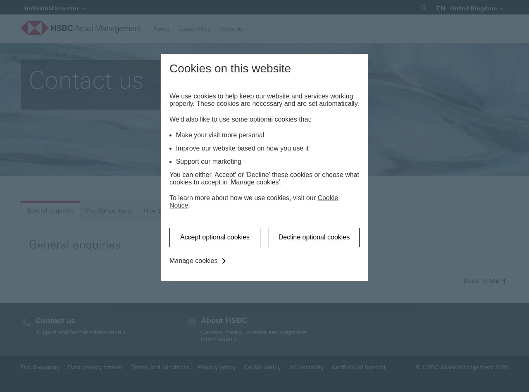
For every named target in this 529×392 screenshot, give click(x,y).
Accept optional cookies (215, 237)
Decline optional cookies (314, 237)
